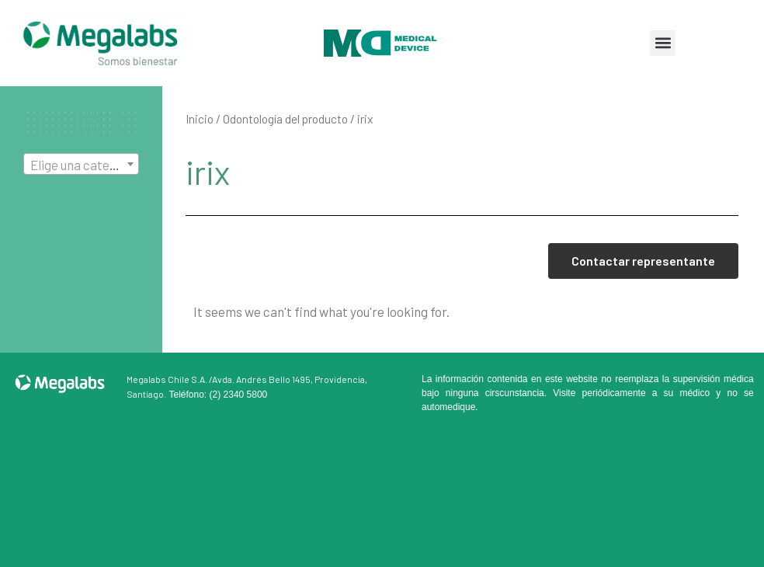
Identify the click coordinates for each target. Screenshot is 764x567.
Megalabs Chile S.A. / (169, 379)
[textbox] (81, 165)
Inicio (200, 118)
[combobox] (81, 164)
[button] (662, 43)
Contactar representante (643, 260)
